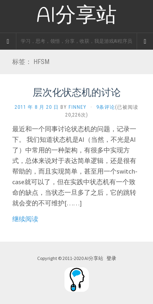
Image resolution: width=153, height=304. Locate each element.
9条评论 (105, 107)
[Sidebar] (8, 41)
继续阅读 (25, 219)
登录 (111, 258)
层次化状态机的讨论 (77, 92)
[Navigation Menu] (145, 41)
